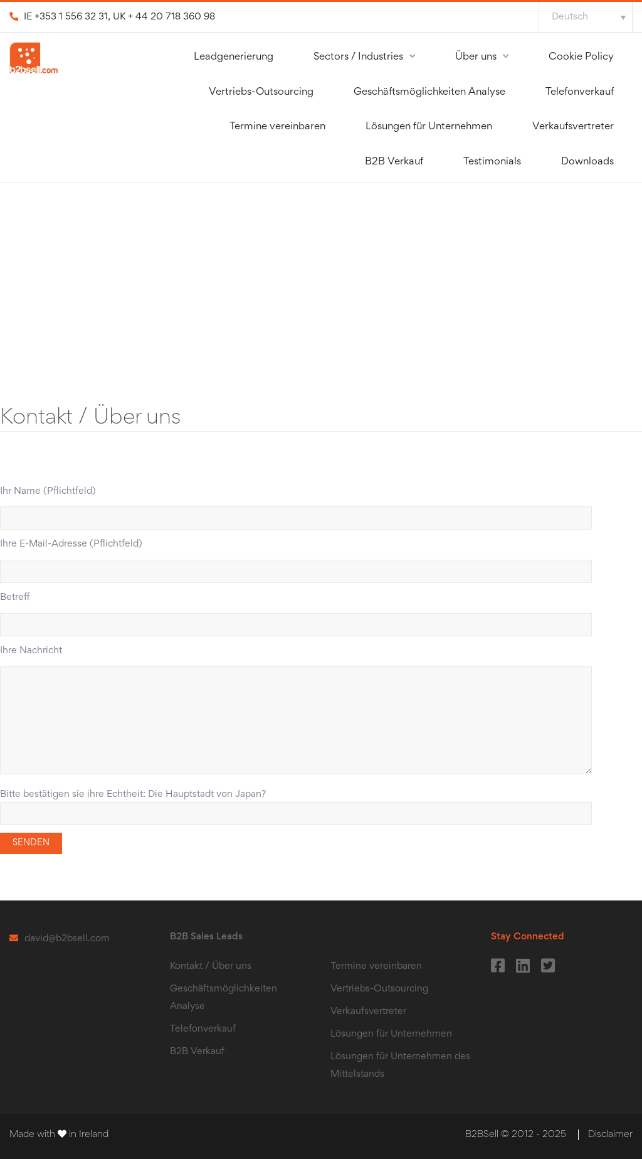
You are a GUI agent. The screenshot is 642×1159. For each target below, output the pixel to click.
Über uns (476, 57)
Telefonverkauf (579, 92)
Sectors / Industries (358, 57)
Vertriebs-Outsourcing (261, 92)
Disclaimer (610, 1134)
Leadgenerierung (233, 57)
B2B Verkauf (394, 162)
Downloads (587, 162)
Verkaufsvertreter (573, 127)
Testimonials (492, 162)
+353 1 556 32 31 (71, 17)
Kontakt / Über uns (210, 966)
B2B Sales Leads (206, 936)
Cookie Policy (581, 57)
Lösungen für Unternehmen (429, 127)
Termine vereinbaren (277, 127)
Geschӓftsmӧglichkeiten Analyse (429, 92)
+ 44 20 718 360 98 (171, 17)
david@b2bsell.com (67, 938)
